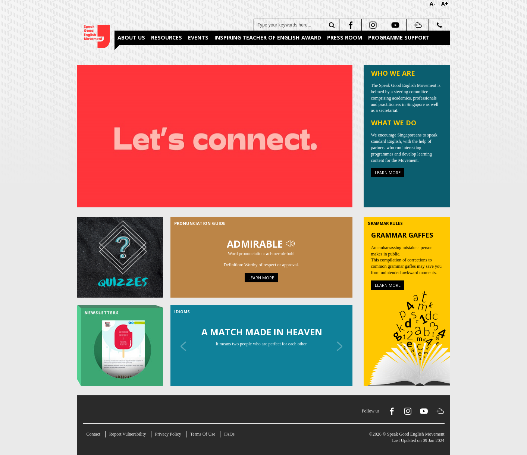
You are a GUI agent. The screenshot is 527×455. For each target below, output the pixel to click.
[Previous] (183, 346)
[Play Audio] (291, 244)
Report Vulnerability (127, 434)
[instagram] (372, 25)
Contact (93, 434)
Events (198, 37)
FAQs (229, 434)
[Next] (339, 346)
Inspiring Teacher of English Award (267, 37)
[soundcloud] (416, 25)
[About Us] (214, 135)
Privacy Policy (168, 434)
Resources (166, 37)
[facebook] (349, 25)
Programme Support (399, 37)
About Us (131, 37)
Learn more (388, 172)
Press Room (344, 37)
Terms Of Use (202, 434)
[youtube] (394, 25)
